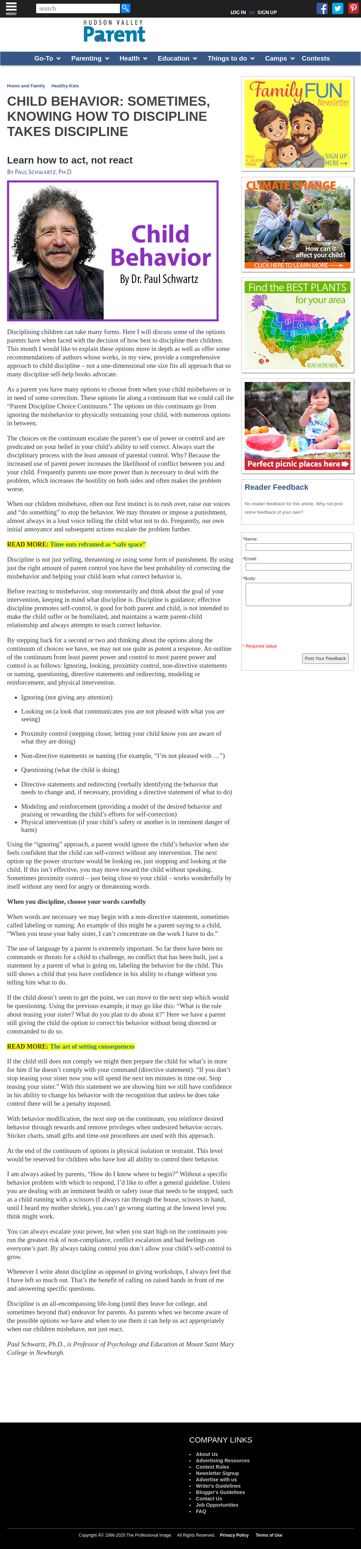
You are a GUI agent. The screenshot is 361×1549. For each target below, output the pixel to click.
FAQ (201, 1511)
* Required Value (260, 646)
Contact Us (209, 1498)
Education (174, 58)
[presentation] (298, 626)
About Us (207, 1454)
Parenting (86, 58)
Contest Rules (212, 1467)
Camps (276, 58)
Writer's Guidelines (218, 1486)
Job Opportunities (217, 1505)
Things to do (227, 58)
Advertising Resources (223, 1460)
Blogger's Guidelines (220, 1492)
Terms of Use (269, 1535)
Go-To (43, 58)
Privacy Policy (234, 1535)
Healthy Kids (65, 85)
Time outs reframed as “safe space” (98, 544)
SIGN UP (267, 12)
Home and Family (26, 85)
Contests (316, 58)
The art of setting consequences (92, 1046)
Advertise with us (216, 1479)
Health (130, 58)
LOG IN (238, 12)
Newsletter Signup (217, 1473)
